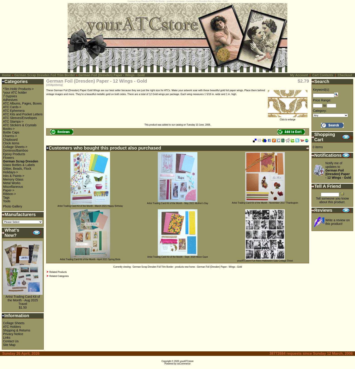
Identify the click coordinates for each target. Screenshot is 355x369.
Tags (6, 197)
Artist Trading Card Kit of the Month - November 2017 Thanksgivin (265, 203)
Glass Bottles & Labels (19, 165)
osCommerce (183, 363)
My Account (299, 75)
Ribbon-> (9, 194)
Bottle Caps (11, 132)
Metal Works (12, 183)
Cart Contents (322, 75)
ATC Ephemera (13, 110)
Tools (6, 201)
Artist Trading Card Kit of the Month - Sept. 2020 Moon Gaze (177, 257)
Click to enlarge (287, 118)
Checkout (345, 75)
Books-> (9, 129)
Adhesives (10, 100)
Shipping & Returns (16, 330)
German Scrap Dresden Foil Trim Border (44, 75)
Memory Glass (13, 179)
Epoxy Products (14, 154)
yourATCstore (187, 361)
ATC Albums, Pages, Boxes (22, 103)
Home (6, 75)
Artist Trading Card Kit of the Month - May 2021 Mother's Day (177, 203)
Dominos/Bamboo (15, 150)
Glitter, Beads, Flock (17, 168)
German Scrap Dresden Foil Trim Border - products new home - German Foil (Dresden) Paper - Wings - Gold (187, 267)
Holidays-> (10, 172)
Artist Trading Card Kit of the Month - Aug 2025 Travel (22, 300)
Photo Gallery (12, 206)
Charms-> (10, 136)
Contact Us (11, 341)
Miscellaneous (13, 186)
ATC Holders (12, 327)
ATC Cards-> (12, 107)
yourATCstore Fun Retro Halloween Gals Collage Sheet (265, 260)
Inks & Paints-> (13, 176)
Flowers (8, 158)
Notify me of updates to (338, 170)
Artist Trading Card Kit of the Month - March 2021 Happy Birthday (90, 206)
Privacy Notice (13, 334)
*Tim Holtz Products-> (18, 89)
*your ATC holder (15, 92)
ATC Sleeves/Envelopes (20, 118)
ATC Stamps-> (13, 121)
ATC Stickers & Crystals (19, 125)
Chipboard (10, 139)
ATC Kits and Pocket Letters (23, 114)
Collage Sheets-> (15, 147)
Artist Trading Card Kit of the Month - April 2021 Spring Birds (90, 259)
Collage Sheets (13, 323)
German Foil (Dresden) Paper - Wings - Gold (111, 75)
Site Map (9, 345)
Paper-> (8, 190)
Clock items (11, 143)
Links (6, 337)
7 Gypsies (10, 96)
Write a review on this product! (337, 222)
